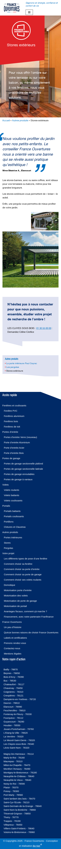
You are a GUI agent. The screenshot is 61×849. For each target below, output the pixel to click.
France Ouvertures (12, 622)
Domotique (9, 585)
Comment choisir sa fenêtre (18, 564)
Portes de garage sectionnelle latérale (23, 469)
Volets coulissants (13, 500)
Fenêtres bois (11, 421)
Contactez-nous (12, 648)
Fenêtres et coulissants (14, 405)
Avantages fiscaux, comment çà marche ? (25, 611)
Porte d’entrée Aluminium (17, 442)
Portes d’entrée (10, 432)
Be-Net (36, 845)
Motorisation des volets (16, 595)
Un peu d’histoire (12, 627)
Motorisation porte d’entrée (18, 590)
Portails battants (12, 511)
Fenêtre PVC (10, 410)
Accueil (6, 120)
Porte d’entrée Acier (14, 447)
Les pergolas (12, 367)
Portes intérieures (13, 537)
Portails (6, 505)
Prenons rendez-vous (15, 643)
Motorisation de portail (15, 606)
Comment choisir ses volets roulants (22, 579)
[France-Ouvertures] (11, 7)
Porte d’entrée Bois (14, 453)
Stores (7, 542)
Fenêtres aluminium (14, 416)
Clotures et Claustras (15, 527)
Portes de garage (11, 458)
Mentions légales (12, 653)
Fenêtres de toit (12, 426)
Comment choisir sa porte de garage (23, 574)
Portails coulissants (14, 516)
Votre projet (8, 553)
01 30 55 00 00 (43, 328)
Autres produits (20, 120)
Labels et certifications (15, 637)
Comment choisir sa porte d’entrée (21, 569)
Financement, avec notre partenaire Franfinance (29, 616)
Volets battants (11, 495)
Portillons (9, 521)
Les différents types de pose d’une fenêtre (25, 558)
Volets (5, 484)
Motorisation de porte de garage (20, 600)
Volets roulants (11, 490)
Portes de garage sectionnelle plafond (23, 463)
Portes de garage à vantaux (18, 479)
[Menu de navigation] (29, 12)
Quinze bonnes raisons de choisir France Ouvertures (31, 632)
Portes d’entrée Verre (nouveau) (20, 437)
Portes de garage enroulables (19, 474)
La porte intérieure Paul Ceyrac (21, 363)
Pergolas (8, 548)
